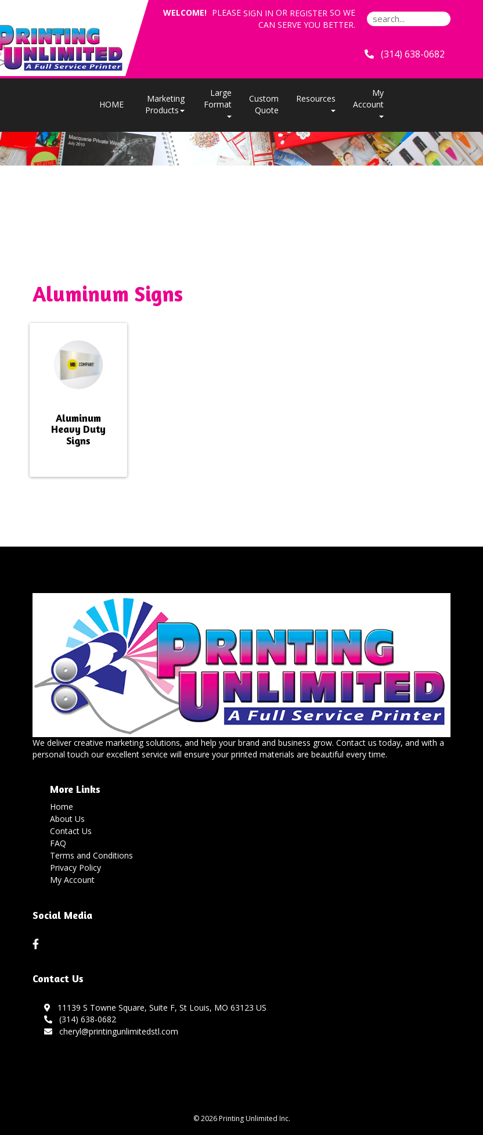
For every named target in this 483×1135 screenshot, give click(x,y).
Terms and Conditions (91, 855)
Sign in (258, 13)
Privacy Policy (75, 867)
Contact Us (71, 830)
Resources (316, 102)
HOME (111, 104)
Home (61, 806)
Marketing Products (165, 104)
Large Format (218, 102)
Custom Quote (264, 104)
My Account (72, 879)
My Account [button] (368, 102)
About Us (67, 818)
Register (308, 13)
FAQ (58, 843)
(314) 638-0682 (80, 1019)
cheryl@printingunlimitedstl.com (111, 1031)
